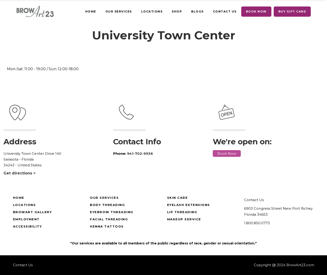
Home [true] (18, 197)
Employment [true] (26, 219)
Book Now (226, 153)
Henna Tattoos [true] (107, 226)
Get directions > (19, 173)
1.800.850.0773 (257, 223)
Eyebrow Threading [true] (111, 212)
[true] (91, 11)
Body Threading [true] (107, 205)
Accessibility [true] (27, 226)
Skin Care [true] (177, 197)
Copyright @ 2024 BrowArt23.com (284, 265)
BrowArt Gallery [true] (32, 212)
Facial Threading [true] (109, 219)
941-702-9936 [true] (140, 153)
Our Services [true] (104, 197)
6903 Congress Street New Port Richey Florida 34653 (278, 211)
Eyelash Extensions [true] (188, 205)
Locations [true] (24, 205)
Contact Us (254, 200)
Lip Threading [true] (182, 212)
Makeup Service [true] (184, 219)
